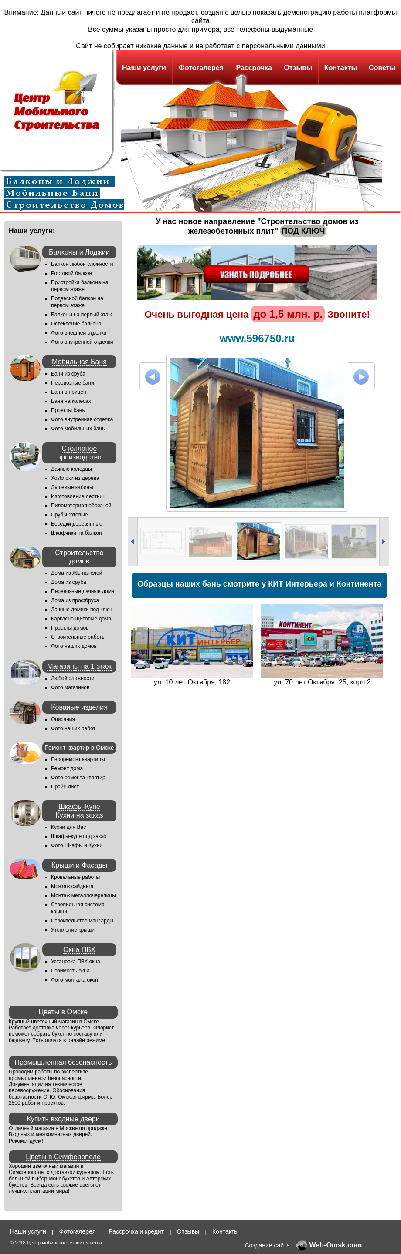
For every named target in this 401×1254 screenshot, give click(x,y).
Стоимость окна (70, 971)
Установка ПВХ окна (75, 962)
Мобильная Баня (79, 361)
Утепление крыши (73, 930)
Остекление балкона (76, 324)
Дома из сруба (68, 582)
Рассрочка (254, 67)
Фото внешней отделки (78, 333)
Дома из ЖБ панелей (76, 573)
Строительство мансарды (82, 921)
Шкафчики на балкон (76, 533)
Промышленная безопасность (63, 1062)
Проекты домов (69, 628)
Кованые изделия (79, 707)
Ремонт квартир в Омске (79, 747)
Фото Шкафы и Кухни (76, 845)
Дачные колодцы (71, 469)
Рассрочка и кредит (136, 1231)
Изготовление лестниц (78, 496)
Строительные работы (78, 637)
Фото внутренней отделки (82, 342)
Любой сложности (73, 678)
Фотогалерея (201, 67)
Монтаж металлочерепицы (83, 895)
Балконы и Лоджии (79, 252)
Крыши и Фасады (79, 865)
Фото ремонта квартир (78, 778)
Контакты (340, 67)
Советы (382, 67)
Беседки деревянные (76, 524)
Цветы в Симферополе (63, 1156)
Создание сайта (267, 1245)
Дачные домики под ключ (81, 610)
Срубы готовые (69, 515)
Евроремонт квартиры (78, 759)
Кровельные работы (75, 877)
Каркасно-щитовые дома (81, 619)
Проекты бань (68, 410)
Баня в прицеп (68, 392)
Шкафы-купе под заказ (78, 836)
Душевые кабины (72, 487)
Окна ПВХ (79, 949)
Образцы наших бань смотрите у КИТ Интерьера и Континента (259, 584)
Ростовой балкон (71, 273)
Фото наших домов (74, 646)
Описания (63, 719)
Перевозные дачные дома (83, 591)
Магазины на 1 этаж (79, 666)
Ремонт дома (67, 768)
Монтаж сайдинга (72, 886)
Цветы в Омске (63, 1012)
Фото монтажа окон (74, 980)
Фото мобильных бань (78, 429)
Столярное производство (79, 452)
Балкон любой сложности (82, 264)
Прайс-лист (65, 787)
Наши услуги (144, 67)
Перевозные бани (72, 383)
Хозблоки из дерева (75, 478)
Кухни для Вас (68, 827)
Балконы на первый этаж (81, 315)
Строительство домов (79, 557)
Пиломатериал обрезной (81, 506)
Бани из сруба (68, 374)
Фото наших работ (73, 728)
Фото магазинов (70, 687)
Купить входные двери (63, 1119)
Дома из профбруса (75, 600)
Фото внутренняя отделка (82, 419)
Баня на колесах (71, 401)
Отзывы (298, 67)
